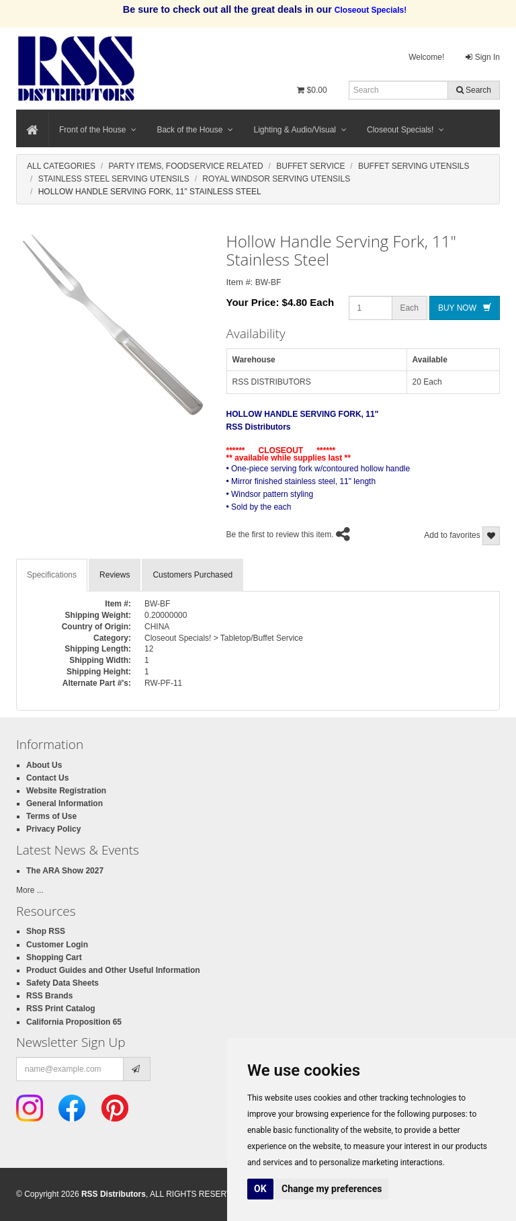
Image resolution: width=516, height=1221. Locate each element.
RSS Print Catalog (60, 1008)
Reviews (114, 575)
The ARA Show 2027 (64, 870)
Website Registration (66, 790)
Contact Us (47, 778)
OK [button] (260, 1188)
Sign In (483, 57)
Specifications (52, 575)
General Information (64, 803)
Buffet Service (310, 166)
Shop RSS (45, 931)
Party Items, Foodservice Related (185, 166)
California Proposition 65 (74, 1022)
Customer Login (57, 944)
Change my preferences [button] (332, 1188)
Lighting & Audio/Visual (300, 129)
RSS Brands (49, 995)
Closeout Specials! (405, 129)
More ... (30, 890)
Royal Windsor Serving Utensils (276, 179)
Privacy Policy (53, 829)
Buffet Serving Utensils (414, 166)
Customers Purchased (192, 575)
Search (473, 90)
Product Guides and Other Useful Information (113, 970)
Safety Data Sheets (62, 983)
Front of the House (97, 129)
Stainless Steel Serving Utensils (113, 179)
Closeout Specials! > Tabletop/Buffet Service (223, 638)
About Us (44, 765)
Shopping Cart (54, 957)
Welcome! (426, 57)
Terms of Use (51, 816)
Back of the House (195, 129)
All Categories (61, 166)
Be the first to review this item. (280, 535)
